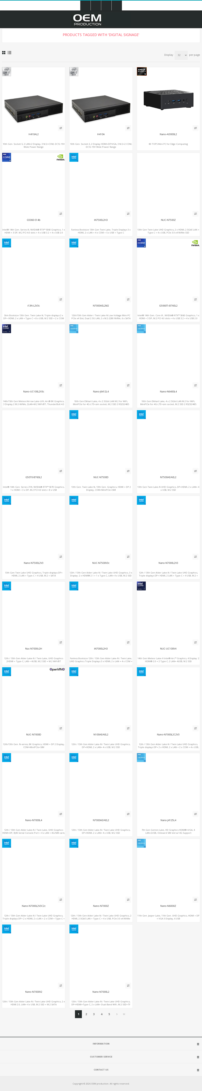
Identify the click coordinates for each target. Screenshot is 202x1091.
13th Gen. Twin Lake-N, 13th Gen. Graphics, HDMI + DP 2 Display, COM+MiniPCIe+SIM (101, 488)
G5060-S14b (33, 220)
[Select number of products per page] (181, 55)
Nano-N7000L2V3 (168, 563)
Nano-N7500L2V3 (33, 563)
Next (116, 1014)
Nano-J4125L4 (168, 820)
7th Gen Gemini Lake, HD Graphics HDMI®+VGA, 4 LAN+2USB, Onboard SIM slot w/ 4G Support (168, 831)
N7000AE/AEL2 (101, 820)
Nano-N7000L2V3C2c (34, 906)
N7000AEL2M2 (101, 305)
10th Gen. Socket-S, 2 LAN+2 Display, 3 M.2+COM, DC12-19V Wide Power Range (34, 145)
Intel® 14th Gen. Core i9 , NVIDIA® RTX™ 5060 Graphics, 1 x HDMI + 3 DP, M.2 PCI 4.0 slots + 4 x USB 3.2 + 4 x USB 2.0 (168, 317)
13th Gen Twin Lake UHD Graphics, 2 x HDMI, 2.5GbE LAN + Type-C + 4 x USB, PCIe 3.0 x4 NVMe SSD (168, 231)
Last (124, 1014)
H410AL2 (34, 134)
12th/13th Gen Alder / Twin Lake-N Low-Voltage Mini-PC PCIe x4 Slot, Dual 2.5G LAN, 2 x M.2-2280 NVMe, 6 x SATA (101, 317)
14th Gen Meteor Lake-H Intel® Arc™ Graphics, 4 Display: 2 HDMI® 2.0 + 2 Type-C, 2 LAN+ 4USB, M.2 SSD (168, 660)
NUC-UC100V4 (168, 648)
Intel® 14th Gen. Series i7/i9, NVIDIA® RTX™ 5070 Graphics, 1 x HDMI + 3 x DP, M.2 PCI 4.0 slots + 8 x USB (34, 488)
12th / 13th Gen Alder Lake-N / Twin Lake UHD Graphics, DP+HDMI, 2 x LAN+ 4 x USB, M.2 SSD (100, 746)
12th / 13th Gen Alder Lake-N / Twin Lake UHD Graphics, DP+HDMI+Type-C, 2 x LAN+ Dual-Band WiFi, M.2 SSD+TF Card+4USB (100, 1004)
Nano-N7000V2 (33, 992)
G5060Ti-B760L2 (168, 305)
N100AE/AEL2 (101, 734)
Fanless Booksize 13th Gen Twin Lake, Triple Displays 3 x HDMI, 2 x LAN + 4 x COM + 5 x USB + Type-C (101, 231)
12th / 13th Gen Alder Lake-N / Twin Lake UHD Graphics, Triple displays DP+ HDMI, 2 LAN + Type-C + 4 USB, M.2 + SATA (168, 575)
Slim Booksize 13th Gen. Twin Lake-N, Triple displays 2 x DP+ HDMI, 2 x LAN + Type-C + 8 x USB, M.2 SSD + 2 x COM (33, 317)
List (9, 52)
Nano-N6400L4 (168, 391)
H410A (101, 134)
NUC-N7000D (33, 734)
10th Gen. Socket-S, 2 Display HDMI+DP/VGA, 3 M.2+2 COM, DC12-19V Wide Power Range (101, 145)
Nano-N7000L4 (33, 820)
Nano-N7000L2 (101, 992)
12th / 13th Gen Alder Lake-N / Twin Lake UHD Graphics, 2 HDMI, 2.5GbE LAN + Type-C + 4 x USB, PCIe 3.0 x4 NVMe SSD (101, 918)
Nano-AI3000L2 (168, 134)
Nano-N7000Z (101, 906)
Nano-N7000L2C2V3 (168, 734)
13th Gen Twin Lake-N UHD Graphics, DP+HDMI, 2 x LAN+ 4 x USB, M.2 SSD (168, 488)
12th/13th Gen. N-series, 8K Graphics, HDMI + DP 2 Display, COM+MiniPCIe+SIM (34, 746)
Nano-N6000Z (168, 906)
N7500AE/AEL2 (168, 477)
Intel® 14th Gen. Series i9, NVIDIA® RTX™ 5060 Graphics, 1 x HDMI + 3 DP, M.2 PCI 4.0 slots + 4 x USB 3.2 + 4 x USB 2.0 (33, 231)
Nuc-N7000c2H (33, 648)
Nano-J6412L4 (101, 391)
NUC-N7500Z (168, 220)
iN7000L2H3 (101, 648)
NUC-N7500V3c (100, 563)
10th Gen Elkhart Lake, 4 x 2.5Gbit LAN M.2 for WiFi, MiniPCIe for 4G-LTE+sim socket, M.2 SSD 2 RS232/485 (101, 403)
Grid (4, 52)
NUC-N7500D (101, 477)
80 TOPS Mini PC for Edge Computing (168, 143)
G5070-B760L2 (33, 477)
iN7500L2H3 (101, 220)
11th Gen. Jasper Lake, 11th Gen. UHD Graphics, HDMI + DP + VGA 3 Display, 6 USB (168, 917)
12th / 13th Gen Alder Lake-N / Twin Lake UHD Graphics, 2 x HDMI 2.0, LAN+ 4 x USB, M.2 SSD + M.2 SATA (33, 1003)
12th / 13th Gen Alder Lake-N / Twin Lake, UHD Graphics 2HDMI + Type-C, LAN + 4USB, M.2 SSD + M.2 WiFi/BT (33, 660)
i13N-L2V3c (33, 305)
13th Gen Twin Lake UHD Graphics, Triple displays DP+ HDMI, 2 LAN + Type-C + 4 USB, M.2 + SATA (34, 574)
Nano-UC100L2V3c (33, 391)
